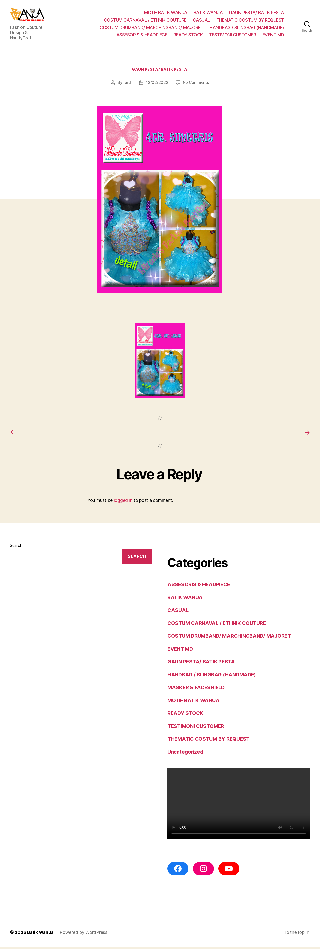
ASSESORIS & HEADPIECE (142, 36)
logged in (123, 502)
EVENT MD (273, 36)
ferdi (127, 85)
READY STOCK (188, 36)
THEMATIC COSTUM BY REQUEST (250, 21)
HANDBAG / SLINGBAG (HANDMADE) (247, 28)
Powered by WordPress (84, 934)
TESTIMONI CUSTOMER (232, 36)
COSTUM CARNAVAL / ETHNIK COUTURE (145, 21)
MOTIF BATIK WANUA (166, 13)
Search (16, 547)
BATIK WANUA (208, 13)
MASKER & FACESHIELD (197, 690)
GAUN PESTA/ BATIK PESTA (256, 13)
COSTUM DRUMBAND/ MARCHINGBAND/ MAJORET (152, 28)
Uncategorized (186, 754)
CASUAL (201, 21)
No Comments (196, 85)
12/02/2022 (157, 85)
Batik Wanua (40, 934)
